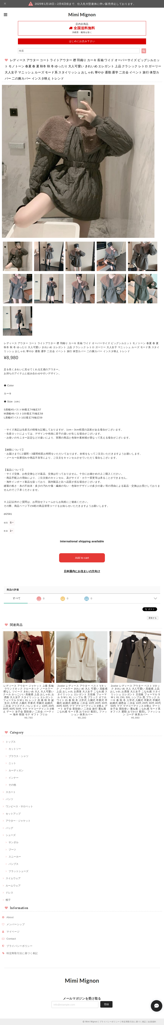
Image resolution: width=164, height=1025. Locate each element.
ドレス (9, 892)
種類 (6, 523)
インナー (13, 777)
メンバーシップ (15, 924)
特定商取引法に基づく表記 (22, 953)
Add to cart (82, 557)
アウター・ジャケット (18, 820)
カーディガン (16, 770)
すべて (17, 598)
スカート (11, 792)
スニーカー (15, 856)
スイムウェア (13, 878)
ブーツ (12, 849)
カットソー (15, 748)
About (10, 917)
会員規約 (152, 1022)
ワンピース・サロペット (19, 806)
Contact (11, 938)
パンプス (13, 864)
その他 (12, 784)
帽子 (8, 899)
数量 (6, 531)
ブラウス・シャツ (18, 756)
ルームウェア (13, 885)
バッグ (9, 828)
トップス (11, 741)
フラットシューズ (18, 871)
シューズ (11, 835)
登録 (106, 1004)
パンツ (9, 799)
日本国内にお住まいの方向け (82, 571)
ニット (12, 763)
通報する (153, 618)
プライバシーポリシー (19, 946)
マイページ (12, 931)
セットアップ (13, 813)
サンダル (13, 842)
